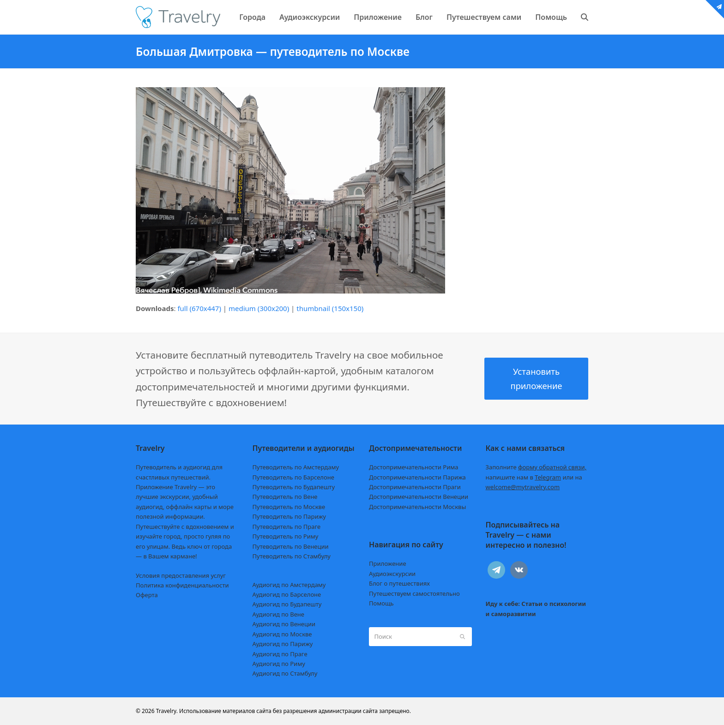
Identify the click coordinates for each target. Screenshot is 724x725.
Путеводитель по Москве (289, 507)
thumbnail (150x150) (329, 308)
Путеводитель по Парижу (289, 516)
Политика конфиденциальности (182, 585)
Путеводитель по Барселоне (293, 477)
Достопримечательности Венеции (418, 496)
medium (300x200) (259, 308)
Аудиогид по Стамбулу (285, 673)
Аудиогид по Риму (279, 663)
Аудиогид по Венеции (284, 624)
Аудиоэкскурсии (392, 573)
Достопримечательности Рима (413, 467)
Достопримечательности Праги (415, 487)
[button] (584, 17)
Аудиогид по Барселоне (287, 594)
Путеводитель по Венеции (291, 546)
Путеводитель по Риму (286, 536)
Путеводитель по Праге (287, 526)
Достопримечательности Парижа (417, 477)
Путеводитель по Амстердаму (296, 467)
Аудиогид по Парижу (283, 644)
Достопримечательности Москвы (417, 507)
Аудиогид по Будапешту (287, 604)
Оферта (147, 595)
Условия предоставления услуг (181, 575)
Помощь (381, 603)
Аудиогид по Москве (282, 634)
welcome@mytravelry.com (523, 487)
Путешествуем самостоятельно (414, 593)
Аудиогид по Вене (278, 614)
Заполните (536, 467)
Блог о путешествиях (399, 583)
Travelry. (167, 711)
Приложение (387, 563)
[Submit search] (462, 636)
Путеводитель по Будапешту (294, 487)
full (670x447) (199, 308)
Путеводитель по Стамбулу (292, 556)
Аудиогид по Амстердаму (289, 585)
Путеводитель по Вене (285, 496)
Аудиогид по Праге (280, 654)
